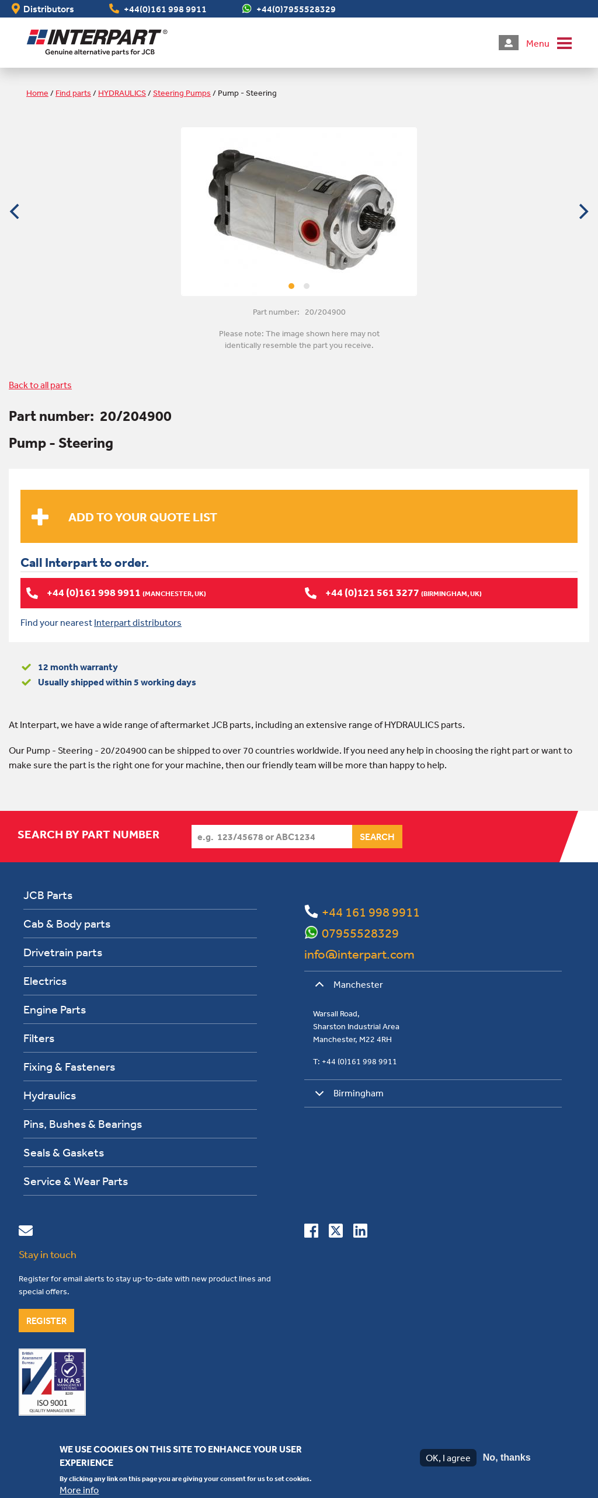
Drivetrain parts (62, 951)
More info (79, 1490)
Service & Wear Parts (75, 1180)
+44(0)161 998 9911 (165, 9)
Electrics (45, 980)
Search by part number (88, 834)
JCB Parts (47, 894)
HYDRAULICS (122, 93)
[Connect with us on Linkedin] (360, 1232)
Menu (538, 43)
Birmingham (347, 1096)
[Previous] (16, 211)
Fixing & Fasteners (69, 1065)
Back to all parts (40, 385)
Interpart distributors (138, 622)
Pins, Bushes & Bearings (82, 1123)
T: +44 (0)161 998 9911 (355, 1060)
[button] (549, 42)
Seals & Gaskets (63, 1151)
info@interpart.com (359, 953)
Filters (38, 1037)
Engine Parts (54, 1008)
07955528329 (360, 932)
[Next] (582, 211)
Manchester (347, 988)
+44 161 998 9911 (371, 911)
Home (37, 93)
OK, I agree (448, 1458)
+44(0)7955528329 (296, 9)
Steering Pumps (182, 93)
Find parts (73, 93)
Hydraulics (49, 1094)
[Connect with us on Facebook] (311, 1232)
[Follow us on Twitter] (336, 1232)
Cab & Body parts (66, 922)
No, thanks (507, 1457)
